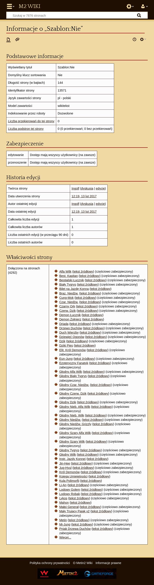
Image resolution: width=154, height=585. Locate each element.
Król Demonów (69, 472)
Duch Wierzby (69, 332)
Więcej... (65, 537)
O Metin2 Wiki (83, 563)
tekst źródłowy (83, 271)
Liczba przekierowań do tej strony (31, 121)
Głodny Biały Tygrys (73, 376)
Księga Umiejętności (73, 476)
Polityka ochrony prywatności (50, 563)
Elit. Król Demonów (72, 350)
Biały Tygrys (67, 284)
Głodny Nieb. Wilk (71, 415)
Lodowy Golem (69, 489)
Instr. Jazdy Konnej (72, 459)
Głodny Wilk (67, 454)
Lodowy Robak (69, 494)
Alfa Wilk (65, 271)
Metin (63, 520)
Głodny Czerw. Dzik (73, 393)
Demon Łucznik (70, 315)
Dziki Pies (66, 345)
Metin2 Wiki (29, 6)
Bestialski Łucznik (71, 280)
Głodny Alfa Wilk (70, 371)
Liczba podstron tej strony (26, 128)
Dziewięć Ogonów (71, 337)
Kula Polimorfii (69, 480)
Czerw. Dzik (67, 310)
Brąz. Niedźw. (68, 293)
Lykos (63, 498)
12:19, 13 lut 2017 (84, 196)
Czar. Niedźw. (68, 302)
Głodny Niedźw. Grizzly (75, 424)
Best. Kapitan (68, 276)
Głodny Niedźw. (70, 419)
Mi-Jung (64, 524)
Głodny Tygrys (69, 450)
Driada (63, 324)
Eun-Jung (66, 358)
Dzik (62, 341)
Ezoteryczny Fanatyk (73, 363)
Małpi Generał (69, 507)
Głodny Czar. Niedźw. (74, 385)
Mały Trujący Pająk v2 (74, 511)
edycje (100, 188)
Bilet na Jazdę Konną (74, 289)
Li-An (63, 485)
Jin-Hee (64, 463)
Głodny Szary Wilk (72, 441)
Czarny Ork (67, 306)
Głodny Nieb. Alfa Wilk (74, 406)
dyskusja (87, 188)
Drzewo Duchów (70, 328)
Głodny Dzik (67, 402)
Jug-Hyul (65, 467)
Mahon (64, 502)
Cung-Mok (66, 297)
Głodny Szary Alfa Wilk (75, 433)
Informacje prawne (108, 563)
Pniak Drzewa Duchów (75, 528)
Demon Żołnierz (70, 319)
